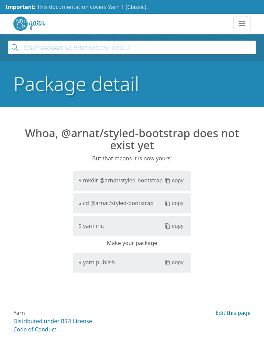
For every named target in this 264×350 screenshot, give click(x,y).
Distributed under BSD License (52, 321)
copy (174, 181)
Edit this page (233, 313)
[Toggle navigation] (242, 23)
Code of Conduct (34, 329)
